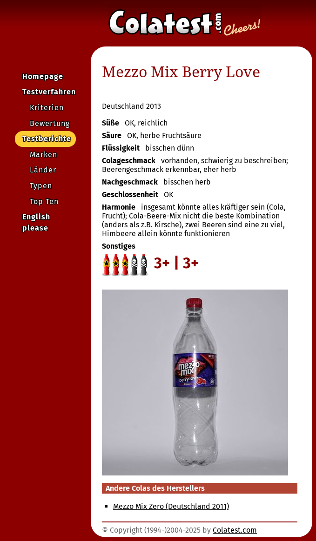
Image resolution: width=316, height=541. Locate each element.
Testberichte (46, 138)
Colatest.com (235, 530)
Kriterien (47, 107)
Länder (43, 169)
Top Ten (44, 201)
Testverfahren (49, 91)
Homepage (42, 76)
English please (36, 222)
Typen (41, 185)
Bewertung (50, 123)
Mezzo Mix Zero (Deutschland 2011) (171, 506)
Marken (43, 154)
